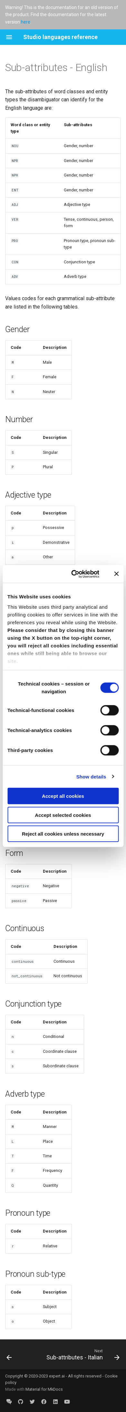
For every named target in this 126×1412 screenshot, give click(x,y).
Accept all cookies (63, 796)
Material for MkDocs (44, 1389)
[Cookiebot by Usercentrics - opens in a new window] (74, 574)
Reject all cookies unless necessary (63, 834)
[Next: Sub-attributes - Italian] (82, 1354)
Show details (91, 776)
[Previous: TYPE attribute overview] (9, 1354)
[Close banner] (116, 574)
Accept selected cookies (63, 815)
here (25, 22)
